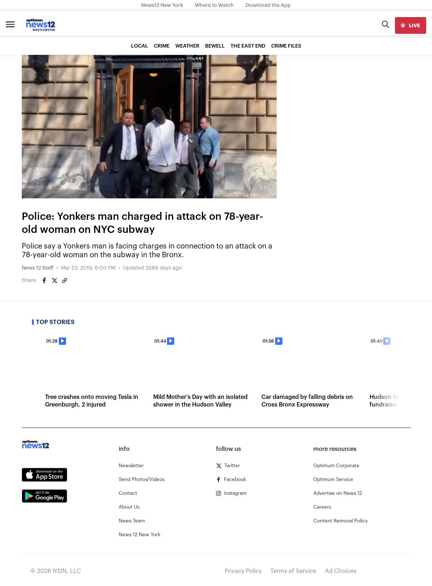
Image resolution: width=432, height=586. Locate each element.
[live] (410, 25)
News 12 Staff (37, 268)
